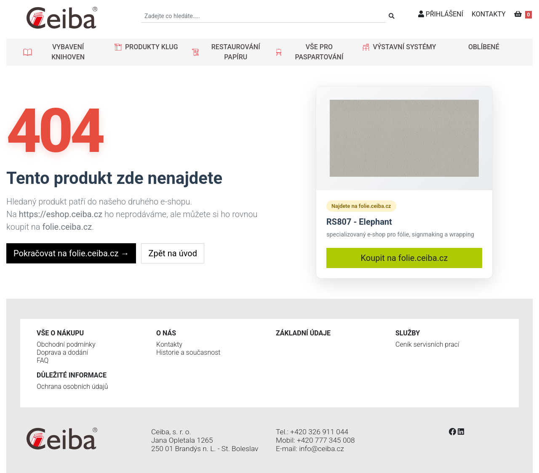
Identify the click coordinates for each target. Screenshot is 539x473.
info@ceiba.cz (321, 448)
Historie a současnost (188, 352)
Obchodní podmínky (66, 344)
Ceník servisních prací (427, 344)
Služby (407, 333)
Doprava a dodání (62, 352)
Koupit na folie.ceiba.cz (404, 258)
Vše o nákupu (60, 333)
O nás (166, 333)
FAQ (42, 360)
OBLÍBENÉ (483, 47)
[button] (62, 52)
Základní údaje (303, 333)
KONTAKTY (489, 14)
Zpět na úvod (172, 253)
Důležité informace (72, 375)
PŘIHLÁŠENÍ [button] (440, 14)
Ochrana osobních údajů (72, 387)
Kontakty (169, 344)
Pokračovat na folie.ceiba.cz (71, 253)
